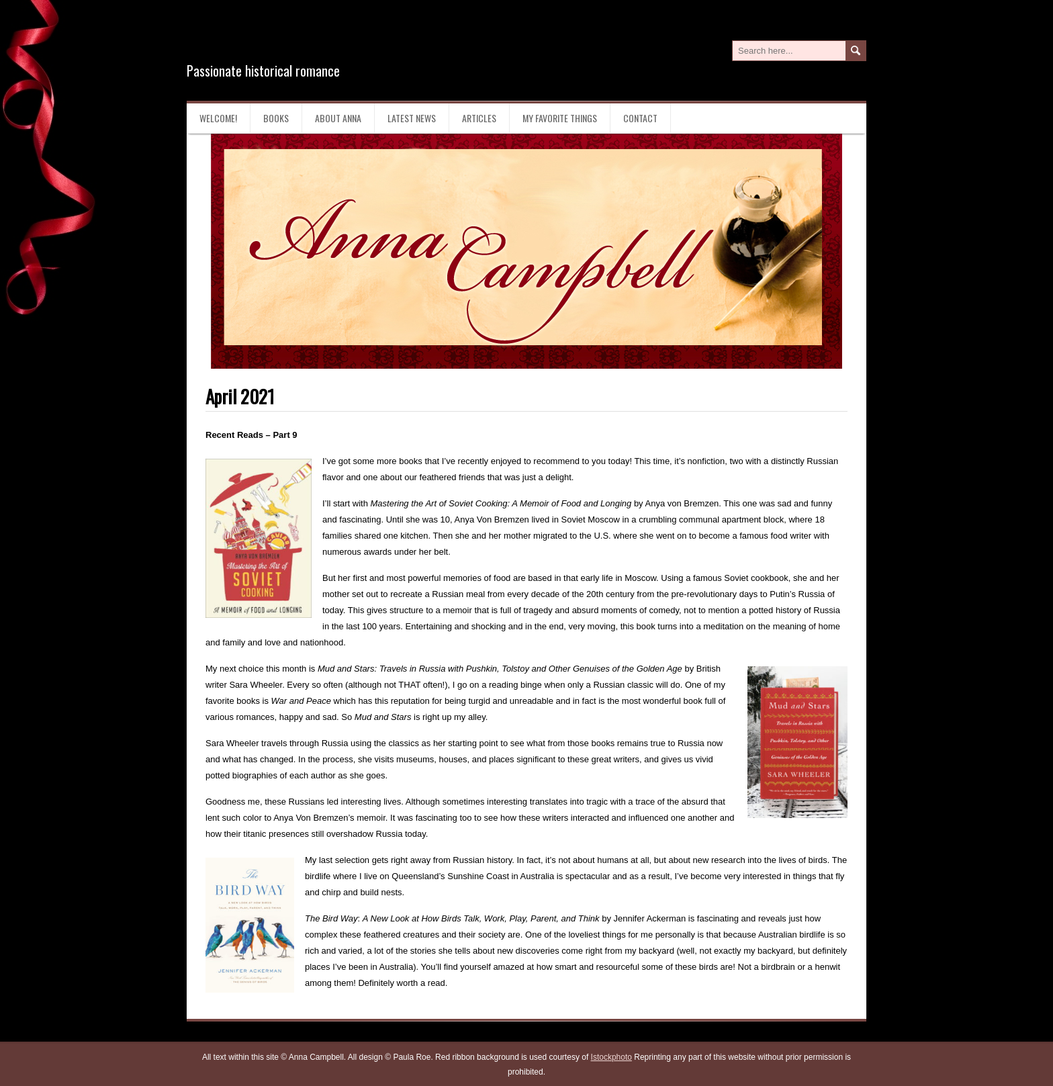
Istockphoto (611, 1057)
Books (276, 118)
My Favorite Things (559, 118)
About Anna (338, 118)
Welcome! (218, 118)
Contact (640, 118)
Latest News (411, 118)
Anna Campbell (274, 39)
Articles (479, 118)
